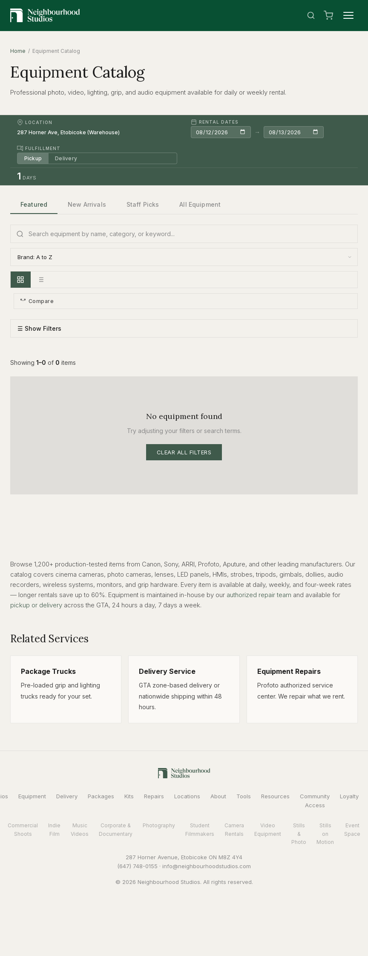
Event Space (352, 830)
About (218, 796)
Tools (243, 796)
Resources (275, 796)
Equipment (32, 796)
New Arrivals (87, 204)
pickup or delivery (36, 605)
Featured (33, 204)
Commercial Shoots (23, 830)
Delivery (66, 158)
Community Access (315, 801)
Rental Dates (214, 122)
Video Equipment (267, 830)
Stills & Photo (298, 834)
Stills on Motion (325, 834)
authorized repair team (259, 595)
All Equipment (200, 204)
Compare (37, 301)
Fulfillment (38, 148)
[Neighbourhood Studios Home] (45, 15)
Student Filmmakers (199, 830)
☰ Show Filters (39, 328)
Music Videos (80, 830)
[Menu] (348, 15)
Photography (159, 826)
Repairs (154, 796)
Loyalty (349, 796)
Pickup (33, 158)
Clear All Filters (184, 452)
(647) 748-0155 (137, 866)
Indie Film (54, 830)
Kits (129, 796)
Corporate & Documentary (115, 830)
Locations (187, 796)
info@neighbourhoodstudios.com (206, 866)
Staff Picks (142, 204)
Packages (101, 796)
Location (34, 122)
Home (18, 51)
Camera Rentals (234, 830)
